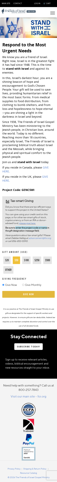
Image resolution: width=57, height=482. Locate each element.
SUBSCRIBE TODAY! (28, 346)
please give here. (27, 223)
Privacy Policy (14, 468)
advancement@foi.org (40, 238)
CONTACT (17, 3)
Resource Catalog (28, 473)
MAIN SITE (6, 3)
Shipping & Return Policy (34, 468)
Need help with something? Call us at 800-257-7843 (28, 387)
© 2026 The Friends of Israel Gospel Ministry (29, 477)
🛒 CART (47, 3)
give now (28, 294)
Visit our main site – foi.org (28, 396)
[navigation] (6, 3)
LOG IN (37, 3)
